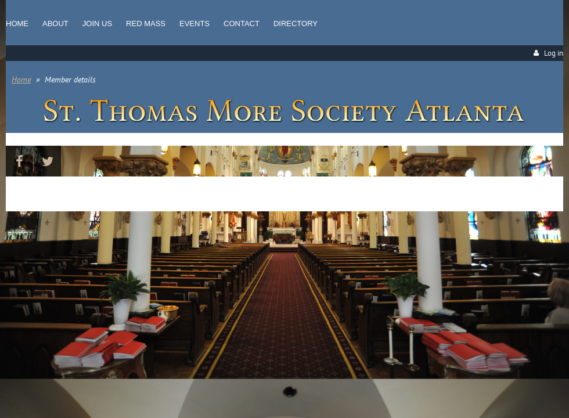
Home (21, 79)
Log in (553, 53)
